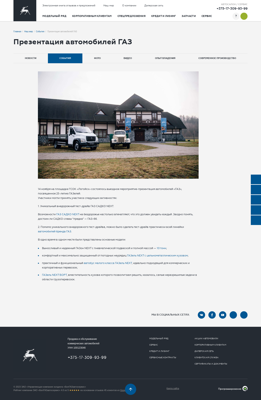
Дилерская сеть (153, 5)
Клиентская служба (207, 357)
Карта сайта (173, 388)
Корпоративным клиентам (92, 16)
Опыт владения (165, 58)
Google (123, 390)
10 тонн (161, 248)
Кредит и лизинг (163, 16)
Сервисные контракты (162, 357)
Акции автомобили (206, 338)
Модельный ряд (54, 16)
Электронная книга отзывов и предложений (68, 5)
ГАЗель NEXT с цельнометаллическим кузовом (157, 255)
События (65, 58)
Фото (97, 58)
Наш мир (108, 5)
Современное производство (217, 58)
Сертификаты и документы (211, 364)
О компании (129, 5)
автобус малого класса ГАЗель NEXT (108, 263)
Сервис (206, 16)
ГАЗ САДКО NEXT (67, 214)
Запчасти (189, 16)
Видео (128, 58)
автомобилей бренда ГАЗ (54, 231)
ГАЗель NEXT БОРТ (54, 274)
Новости (30, 58)
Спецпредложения (131, 16)
